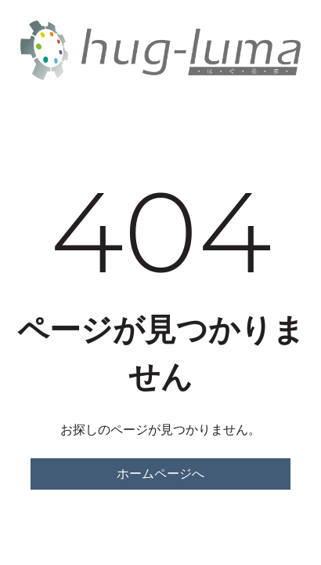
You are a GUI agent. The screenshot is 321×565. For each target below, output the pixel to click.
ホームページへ (160, 473)
